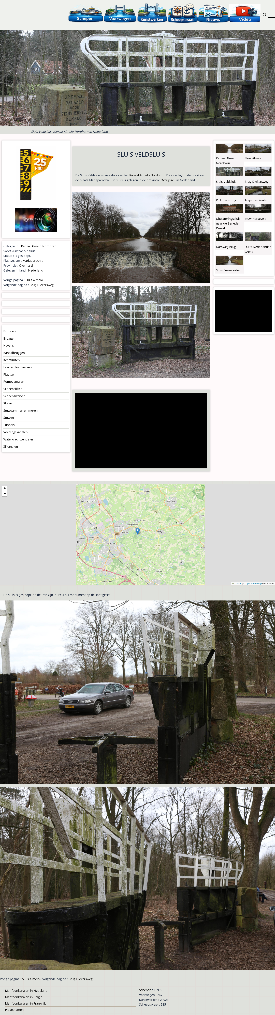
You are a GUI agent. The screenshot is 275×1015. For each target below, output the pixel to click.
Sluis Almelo (34, 280)
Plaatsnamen (14, 1010)
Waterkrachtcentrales (18, 439)
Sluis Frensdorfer (228, 270)
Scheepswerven (14, 396)
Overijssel (168, 180)
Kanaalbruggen (14, 353)
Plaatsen (9, 374)
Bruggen (9, 338)
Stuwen (8, 418)
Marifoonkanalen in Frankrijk (25, 1003)
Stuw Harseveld (256, 219)
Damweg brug (226, 247)
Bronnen (9, 331)
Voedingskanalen (15, 432)
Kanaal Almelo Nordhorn (147, 175)
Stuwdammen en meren (20, 410)
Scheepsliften (12, 389)
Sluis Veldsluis (226, 182)
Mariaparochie (33, 261)
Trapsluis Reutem (257, 200)
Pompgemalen (13, 381)
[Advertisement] (139, 431)
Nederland (35, 270)
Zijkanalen (10, 447)
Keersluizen (11, 360)
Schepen (145, 990)
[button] (138, 531)
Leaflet (236, 583)
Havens (8, 345)
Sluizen (8, 403)
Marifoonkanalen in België (23, 997)
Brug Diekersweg (42, 285)
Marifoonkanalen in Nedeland (26, 991)
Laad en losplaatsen (17, 367)
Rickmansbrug (226, 200)
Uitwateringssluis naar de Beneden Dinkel (228, 223)
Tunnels (9, 425)
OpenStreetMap (253, 583)
